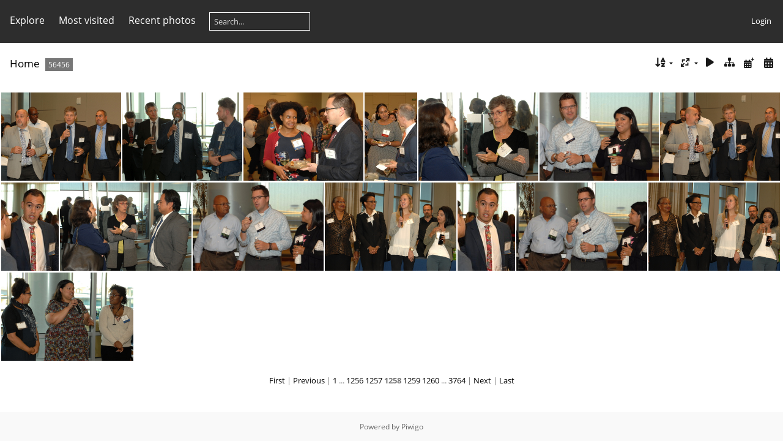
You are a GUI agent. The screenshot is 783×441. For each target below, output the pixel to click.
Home (25, 63)
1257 (373, 380)
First (277, 380)
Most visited (86, 20)
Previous (309, 380)
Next (482, 380)
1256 (354, 380)
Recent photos (162, 20)
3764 (457, 380)
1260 (430, 380)
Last (506, 380)
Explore (27, 20)
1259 (411, 380)
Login (761, 20)
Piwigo (412, 426)
